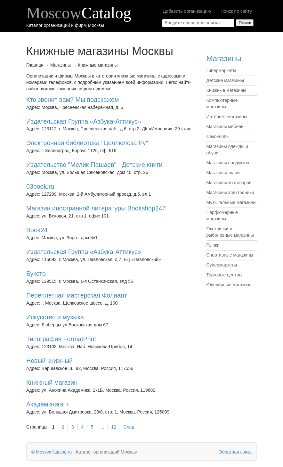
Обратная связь (235, 452)
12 (114, 427)
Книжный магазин (51, 382)
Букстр (36, 273)
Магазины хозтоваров (229, 182)
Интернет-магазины (226, 116)
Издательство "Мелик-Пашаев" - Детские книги (94, 164)
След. (129, 427)
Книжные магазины (226, 90)
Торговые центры (224, 274)
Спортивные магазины (229, 255)
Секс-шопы (218, 136)
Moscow (78, 13)
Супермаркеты (221, 264)
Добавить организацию (187, 11)
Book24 (36, 230)
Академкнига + (47, 404)
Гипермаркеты (221, 70)
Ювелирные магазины (229, 284)
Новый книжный (49, 360)
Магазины (224, 58)
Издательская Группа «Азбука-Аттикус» (83, 121)
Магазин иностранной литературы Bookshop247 (96, 208)
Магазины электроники (230, 192)
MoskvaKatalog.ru (54, 452)
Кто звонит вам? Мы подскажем (72, 99)
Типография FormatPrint (61, 338)
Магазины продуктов (227, 162)
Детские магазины (225, 80)
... (102, 427)
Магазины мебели (225, 126)
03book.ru (40, 186)
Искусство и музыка (55, 317)
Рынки (213, 245)
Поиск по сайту (236, 11)
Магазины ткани (223, 172)
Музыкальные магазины (231, 202)
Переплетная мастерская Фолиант (76, 295)
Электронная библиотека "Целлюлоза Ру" (87, 142)
